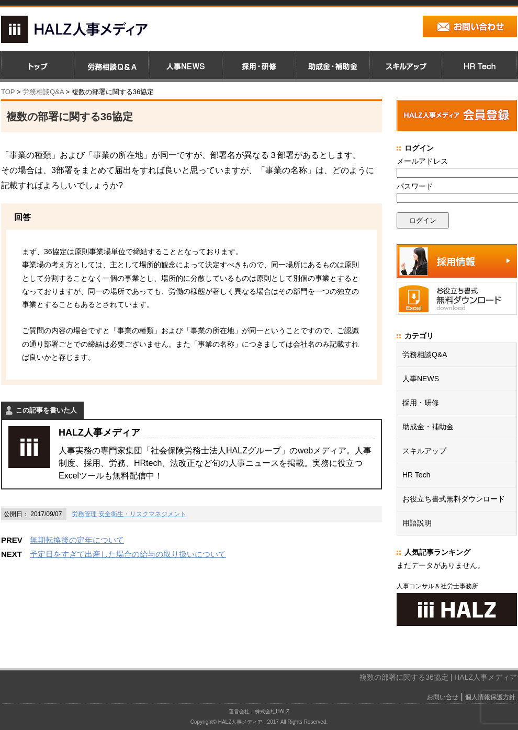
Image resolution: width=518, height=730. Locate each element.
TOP (8, 92)
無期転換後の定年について (77, 539)
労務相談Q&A (43, 92)
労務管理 (84, 514)
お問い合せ (442, 697)
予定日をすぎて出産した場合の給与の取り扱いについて (128, 554)
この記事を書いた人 (46, 410)
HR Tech (416, 475)
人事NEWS (420, 378)
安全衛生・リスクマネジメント (142, 514)
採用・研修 (420, 402)
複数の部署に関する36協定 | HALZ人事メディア (438, 677)
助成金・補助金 (428, 427)
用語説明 (417, 523)
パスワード (415, 186)
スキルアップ (424, 451)
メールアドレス (422, 161)
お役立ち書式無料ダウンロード (453, 499)
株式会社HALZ (272, 711)
